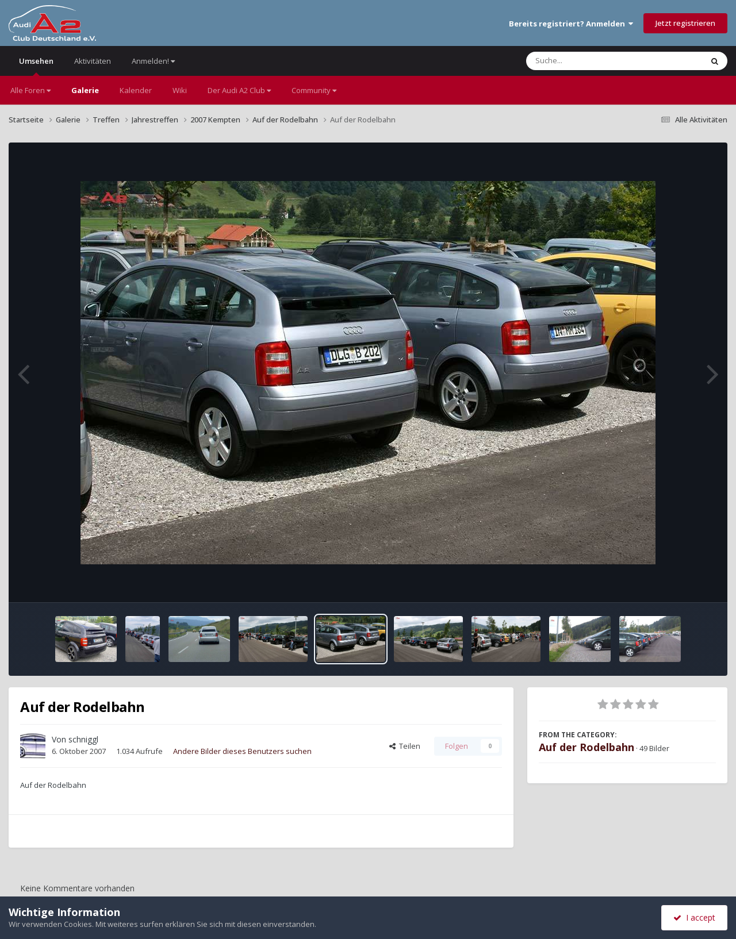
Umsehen (36, 66)
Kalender (136, 90)
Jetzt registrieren (685, 23)
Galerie (85, 90)
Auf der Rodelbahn (586, 747)
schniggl (83, 739)
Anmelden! (153, 61)
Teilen (404, 746)
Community (314, 90)
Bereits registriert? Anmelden (571, 23)
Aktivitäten (92, 61)
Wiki (179, 90)
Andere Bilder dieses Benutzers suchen (242, 751)
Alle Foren (30, 90)
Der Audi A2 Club (239, 90)
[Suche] (591, 61)
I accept (694, 917)
